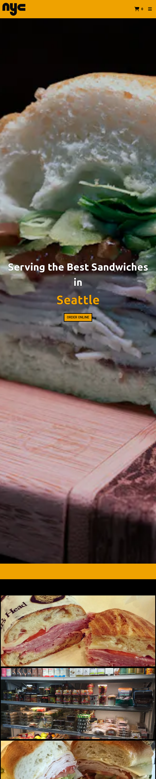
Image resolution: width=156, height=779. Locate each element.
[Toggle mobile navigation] (150, 9)
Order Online (78, 317)
